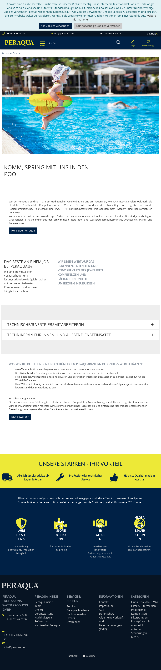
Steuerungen (139, 633)
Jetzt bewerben (20, 416)
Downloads (73, 622)
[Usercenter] (133, 43)
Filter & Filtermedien (143, 606)
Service (71, 606)
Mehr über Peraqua (23, 230)
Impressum (106, 606)
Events (71, 618)
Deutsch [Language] (152, 33)
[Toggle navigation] (42, 41)
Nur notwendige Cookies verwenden (98, 26)
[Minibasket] (148, 43)
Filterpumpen (139, 617)
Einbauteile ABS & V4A (144, 602)
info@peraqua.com (64, 33)
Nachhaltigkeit (43, 617)
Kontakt (104, 602)
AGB (101, 610)
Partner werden (76, 614)
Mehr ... (135, 637)
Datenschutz (107, 613)
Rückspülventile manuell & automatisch (140, 625)
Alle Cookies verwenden (55, 26)
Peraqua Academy (78, 610)
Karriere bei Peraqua (47, 625)
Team (38, 606)
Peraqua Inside (44, 602)
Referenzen (42, 621)
